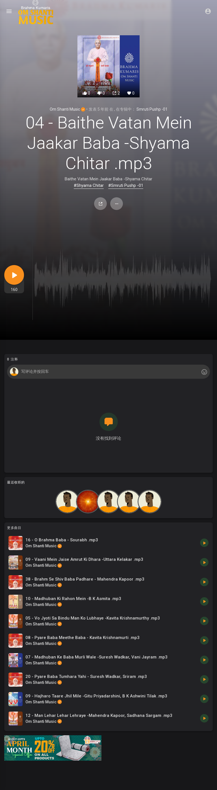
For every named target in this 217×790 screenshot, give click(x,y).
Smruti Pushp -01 (152, 109)
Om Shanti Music (67, 109)
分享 (100, 204)
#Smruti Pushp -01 (125, 185)
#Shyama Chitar (89, 185)
